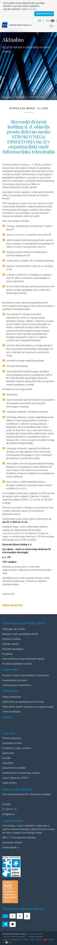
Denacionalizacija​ (11, 696)
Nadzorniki (10, 669)
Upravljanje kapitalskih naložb (23, 623)
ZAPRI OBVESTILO (44, 14)
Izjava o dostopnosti (12, 939)
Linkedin (36, 939)
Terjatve (7, 717)
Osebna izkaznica (11, 738)
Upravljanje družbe (12, 743)
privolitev (21, 488)
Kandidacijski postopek (14, 680)
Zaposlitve (8, 763)
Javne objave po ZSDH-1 (15, 777)
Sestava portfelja (11, 639)
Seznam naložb (10, 644)
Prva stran (8, 97)
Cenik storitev (9, 782)
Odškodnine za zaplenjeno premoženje (23, 701)
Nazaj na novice (12, 605)
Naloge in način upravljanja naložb (20, 634)
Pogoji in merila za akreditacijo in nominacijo (25, 675)
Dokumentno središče (14, 767)
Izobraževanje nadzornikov (16, 685)
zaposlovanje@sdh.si (13, 533)
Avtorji (26, 939)
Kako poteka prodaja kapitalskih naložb (23, 658)
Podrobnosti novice (37, 97)
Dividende (7, 653)
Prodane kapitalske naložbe (17, 663)
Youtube (49, 939)
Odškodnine (10, 691)
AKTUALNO (22, 97)
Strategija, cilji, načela (13, 629)
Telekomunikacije (11, 711)
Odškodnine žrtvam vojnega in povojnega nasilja (28, 706)
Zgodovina (8, 753)
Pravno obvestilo (36, 934)
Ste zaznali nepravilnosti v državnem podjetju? (26, 794)
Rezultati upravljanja (12, 649)
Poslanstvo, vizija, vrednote (16, 748)
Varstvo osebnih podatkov (14, 936)
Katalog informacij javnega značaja (21, 772)
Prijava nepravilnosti (16, 789)
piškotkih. (32, 9)
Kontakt (6, 758)
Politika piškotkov (35, 936)
